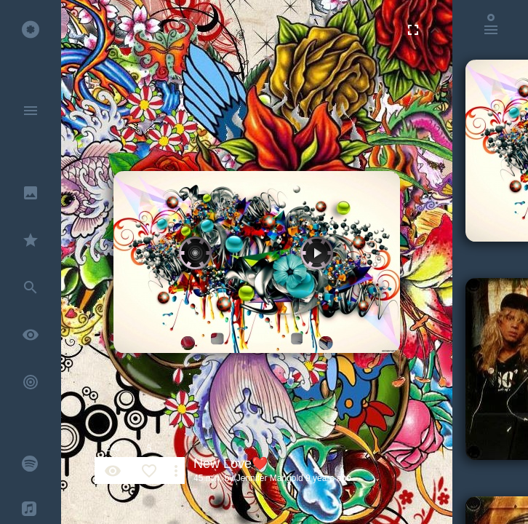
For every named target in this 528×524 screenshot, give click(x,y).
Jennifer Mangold (269, 478)
